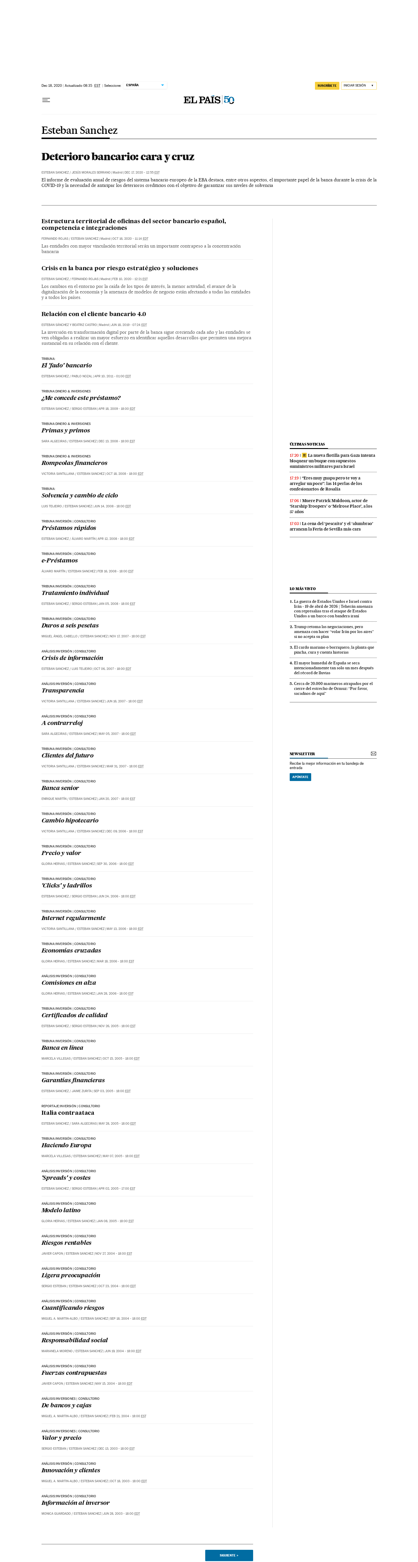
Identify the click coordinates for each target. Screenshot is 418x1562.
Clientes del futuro (67, 756)
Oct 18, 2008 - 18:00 (125, 474)
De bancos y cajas (67, 1406)
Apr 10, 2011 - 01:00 (112, 376)
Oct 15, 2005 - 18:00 (121, 1058)
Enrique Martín (54, 799)
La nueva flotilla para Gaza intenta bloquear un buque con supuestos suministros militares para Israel (332, 461)
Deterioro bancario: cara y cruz (118, 156)
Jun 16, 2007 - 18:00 (125, 701)
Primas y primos (66, 431)
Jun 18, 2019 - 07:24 (129, 325)
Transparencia (63, 691)
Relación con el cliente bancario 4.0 (94, 315)
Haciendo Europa (66, 1146)
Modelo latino (61, 1211)
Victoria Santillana (58, 474)
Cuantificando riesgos (73, 1308)
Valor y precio (61, 1438)
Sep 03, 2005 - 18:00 (112, 1091)
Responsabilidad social (75, 1341)
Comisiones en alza (69, 983)
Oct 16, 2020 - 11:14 (130, 239)
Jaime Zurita (82, 1091)
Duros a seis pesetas (70, 626)
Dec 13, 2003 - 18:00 (116, 1449)
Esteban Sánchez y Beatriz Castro (69, 325)
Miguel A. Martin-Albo (60, 1319)
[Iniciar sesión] (359, 86)
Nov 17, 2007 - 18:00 (128, 636)
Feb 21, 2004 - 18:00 (128, 1416)
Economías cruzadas (71, 951)
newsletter (302, 754)
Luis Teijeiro (52, 506)
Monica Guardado (56, 1514)
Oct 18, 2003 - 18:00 (128, 1481)
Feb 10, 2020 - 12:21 (130, 279)
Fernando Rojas (55, 239)
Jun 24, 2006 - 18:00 (117, 896)
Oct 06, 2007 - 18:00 (112, 669)
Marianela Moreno (57, 1351)
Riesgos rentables (67, 1243)
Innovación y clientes (71, 1471)
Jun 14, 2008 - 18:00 (112, 506)
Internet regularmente (73, 918)
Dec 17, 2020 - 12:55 (142, 172)
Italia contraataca (68, 1113)
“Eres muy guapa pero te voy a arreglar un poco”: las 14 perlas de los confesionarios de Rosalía (326, 483)
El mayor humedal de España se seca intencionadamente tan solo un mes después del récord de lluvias (334, 668)
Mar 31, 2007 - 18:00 (125, 766)
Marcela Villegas (56, 1058)
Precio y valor (61, 853)
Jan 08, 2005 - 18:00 (115, 1221)
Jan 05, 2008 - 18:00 (116, 604)
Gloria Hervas (53, 864)
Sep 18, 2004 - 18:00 (128, 1319)
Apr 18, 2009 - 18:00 (116, 409)
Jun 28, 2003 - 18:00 (121, 1514)
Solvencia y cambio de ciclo (80, 496)
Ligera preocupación (71, 1276)
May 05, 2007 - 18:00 (117, 734)
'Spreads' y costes (66, 1178)
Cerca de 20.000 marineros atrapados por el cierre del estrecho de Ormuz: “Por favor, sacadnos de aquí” (333, 688)
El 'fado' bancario (67, 366)
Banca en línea (62, 1048)
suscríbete (327, 86)
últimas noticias (307, 444)
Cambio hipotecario (70, 821)
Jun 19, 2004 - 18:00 (123, 1351)
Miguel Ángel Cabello (60, 636)
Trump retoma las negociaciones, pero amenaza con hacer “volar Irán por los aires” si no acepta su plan (334, 631)
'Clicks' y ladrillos (67, 886)
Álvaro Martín (84, 539)
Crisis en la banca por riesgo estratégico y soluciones (120, 269)
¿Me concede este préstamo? (81, 398)
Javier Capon (52, 1254)
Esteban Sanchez (80, 130)
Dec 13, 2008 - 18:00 (117, 441)
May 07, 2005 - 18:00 (121, 1156)
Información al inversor (76, 1503)
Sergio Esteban (84, 409)
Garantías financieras (73, 1081)
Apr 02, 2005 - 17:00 (116, 1189)
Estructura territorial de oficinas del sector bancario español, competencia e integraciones (134, 225)
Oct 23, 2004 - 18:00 (117, 1286)
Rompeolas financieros (74, 463)
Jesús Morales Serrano (91, 172)
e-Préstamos (60, 561)
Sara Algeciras (54, 441)
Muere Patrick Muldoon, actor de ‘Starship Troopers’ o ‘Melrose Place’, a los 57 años (331, 506)
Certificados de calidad (74, 1016)
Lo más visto (303, 589)
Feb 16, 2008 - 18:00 (116, 571)
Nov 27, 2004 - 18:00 (113, 1254)
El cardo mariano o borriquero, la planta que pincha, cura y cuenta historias (334, 649)
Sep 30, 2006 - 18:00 (115, 864)
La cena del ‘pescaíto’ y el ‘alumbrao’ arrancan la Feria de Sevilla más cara (331, 526)
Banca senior (60, 788)
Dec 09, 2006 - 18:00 (125, 831)
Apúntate (300, 777)
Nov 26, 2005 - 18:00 (117, 1026)
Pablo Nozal (82, 376)
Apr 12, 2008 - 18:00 (116, 539)
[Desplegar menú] (46, 100)
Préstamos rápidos (69, 528)
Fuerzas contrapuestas (74, 1373)
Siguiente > (229, 1555)
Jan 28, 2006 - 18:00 (115, 993)
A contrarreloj (62, 723)
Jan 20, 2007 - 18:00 (117, 799)
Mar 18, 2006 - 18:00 (115, 961)
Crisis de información (72, 658)
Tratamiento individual (75, 593)
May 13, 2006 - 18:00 (125, 929)
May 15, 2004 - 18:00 (113, 1384)
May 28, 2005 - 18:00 (117, 1123)
